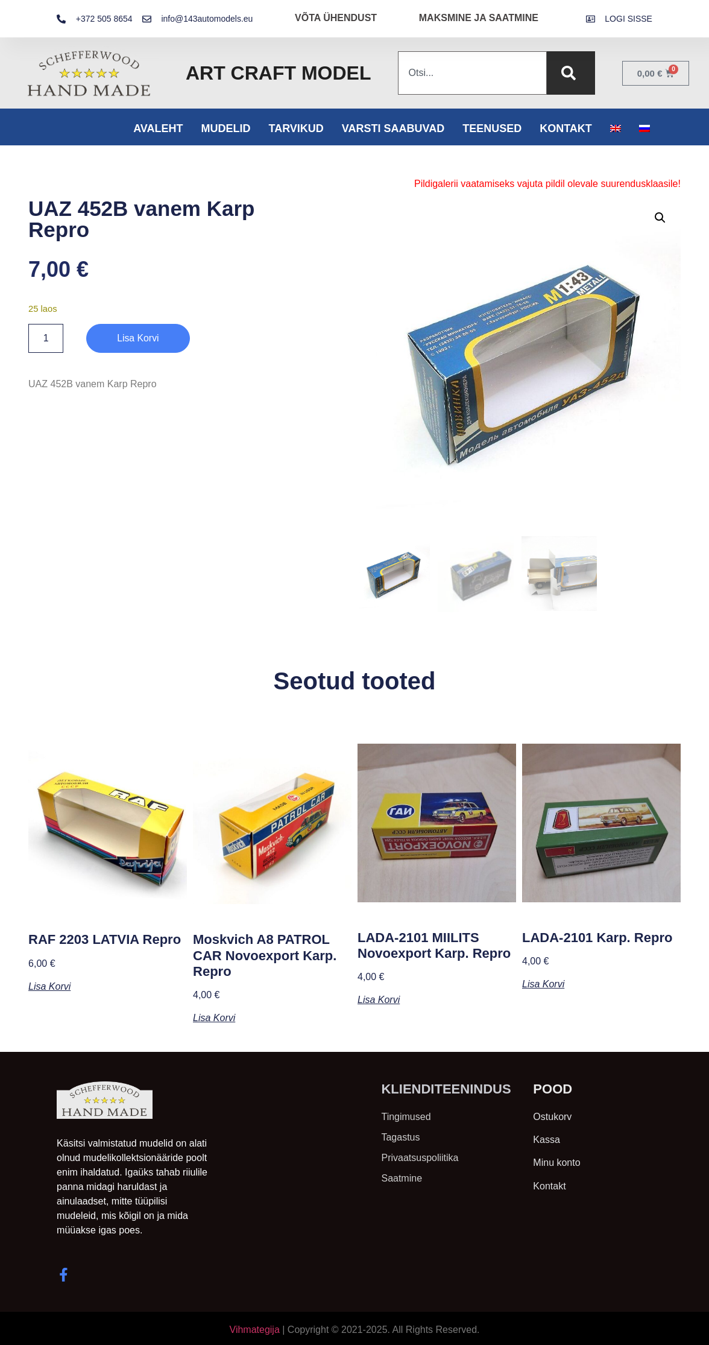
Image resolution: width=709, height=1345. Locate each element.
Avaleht (158, 128)
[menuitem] (615, 128)
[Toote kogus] (45, 338)
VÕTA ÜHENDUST (336, 18)
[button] (660, 218)
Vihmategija (255, 1328)
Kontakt (566, 128)
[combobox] (472, 73)
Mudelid (225, 128)
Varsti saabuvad (393, 128)
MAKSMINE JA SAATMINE (478, 18)
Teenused (492, 128)
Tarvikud (295, 128)
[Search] (571, 73)
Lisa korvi (138, 338)
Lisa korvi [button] (49, 985)
